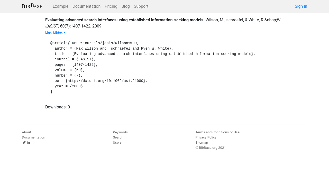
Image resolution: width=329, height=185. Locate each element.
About (26, 132)
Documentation (86, 6)
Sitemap (201, 142)
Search (118, 137)
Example (60, 6)
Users (117, 142)
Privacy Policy (205, 137)
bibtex (59, 32)
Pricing (111, 6)
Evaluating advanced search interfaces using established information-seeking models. (125, 19)
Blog (126, 6)
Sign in (301, 6)
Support (141, 6)
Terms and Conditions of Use (217, 132)
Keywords (120, 132)
